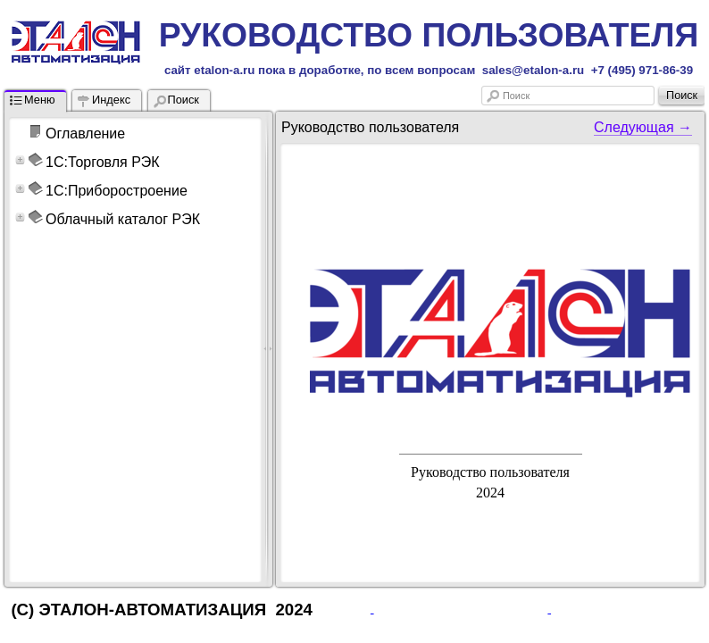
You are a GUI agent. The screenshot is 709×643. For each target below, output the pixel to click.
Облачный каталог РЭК (123, 219)
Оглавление (85, 133)
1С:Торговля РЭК (103, 162)
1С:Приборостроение (117, 190)
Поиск (516, 95)
